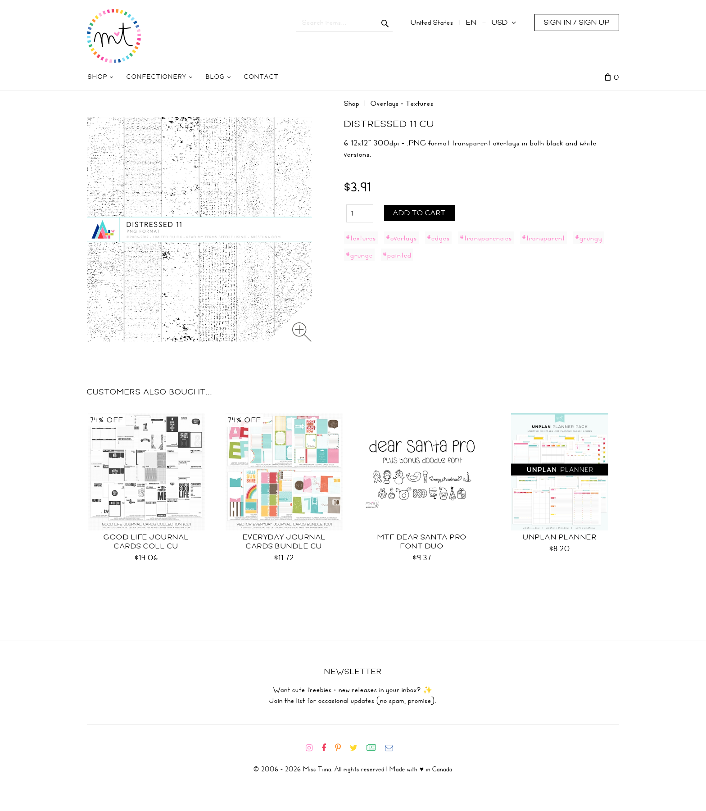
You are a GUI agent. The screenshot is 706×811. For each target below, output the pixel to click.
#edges (438, 238)
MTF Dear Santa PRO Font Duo (422, 542)
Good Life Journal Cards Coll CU (146, 542)
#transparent (543, 238)
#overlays (401, 238)
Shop (351, 103)
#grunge (359, 255)
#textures (361, 238)
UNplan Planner (560, 537)
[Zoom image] (302, 332)
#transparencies (486, 238)
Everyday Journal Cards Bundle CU (284, 542)
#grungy (588, 238)
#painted (397, 255)
